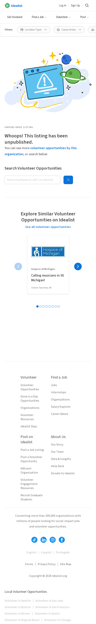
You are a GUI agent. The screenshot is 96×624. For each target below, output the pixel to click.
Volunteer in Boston (18, 607)
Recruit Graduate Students (32, 497)
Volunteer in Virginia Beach (22, 620)
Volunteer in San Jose (49, 601)
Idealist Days (29, 426)
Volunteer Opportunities (30, 387)
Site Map (65, 564)
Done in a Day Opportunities (30, 398)
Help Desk (57, 466)
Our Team (57, 452)
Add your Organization (29, 470)
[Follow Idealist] (34, 540)
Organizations (30, 408)
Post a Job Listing (32, 450)
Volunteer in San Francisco (52, 607)
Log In (62, 6)
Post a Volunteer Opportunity (31, 459)
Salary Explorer (61, 407)
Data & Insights (61, 459)
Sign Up (75, 6)
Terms (29, 564)
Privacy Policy (47, 564)
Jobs (54, 385)
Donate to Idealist (63, 473)
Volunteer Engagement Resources (29, 484)
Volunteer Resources (27, 417)
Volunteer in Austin (47, 614)
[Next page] (78, 266)
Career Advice (59, 414)
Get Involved (14, 17)
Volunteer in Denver (17, 614)
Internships (58, 392)
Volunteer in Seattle (18, 601)
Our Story (57, 444)
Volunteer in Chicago (57, 620)
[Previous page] (18, 266)
